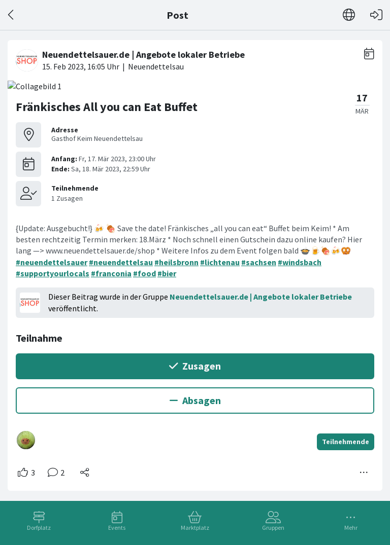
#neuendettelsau (121, 262)
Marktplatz (195, 527)
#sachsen (258, 262)
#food (144, 273)
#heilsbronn (176, 262)
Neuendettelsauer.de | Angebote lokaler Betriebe (261, 297)
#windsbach (299, 262)
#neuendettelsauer (51, 262)
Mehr (351, 527)
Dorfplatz (39, 527)
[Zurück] (11, 15)
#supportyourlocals (52, 273)
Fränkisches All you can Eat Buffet (107, 107)
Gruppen (273, 527)
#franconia (111, 273)
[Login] (376, 15)
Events (116, 527)
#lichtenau (220, 262)
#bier (166, 273)
